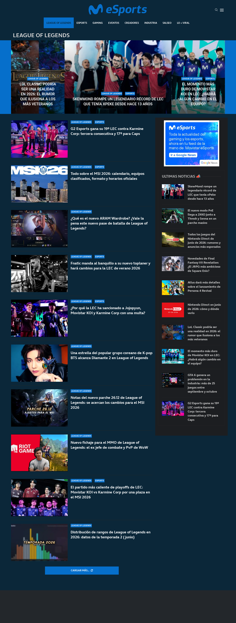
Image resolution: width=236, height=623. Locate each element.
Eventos (113, 22)
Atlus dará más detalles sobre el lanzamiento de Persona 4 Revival (204, 286)
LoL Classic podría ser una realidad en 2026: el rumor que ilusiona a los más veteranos (38, 94)
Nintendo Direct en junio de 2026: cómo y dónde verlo (204, 309)
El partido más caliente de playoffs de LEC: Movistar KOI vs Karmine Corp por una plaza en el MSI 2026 (110, 492)
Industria (150, 22)
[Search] (216, 10)
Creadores (132, 22)
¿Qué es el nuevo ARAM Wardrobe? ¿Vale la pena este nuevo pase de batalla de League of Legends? (109, 223)
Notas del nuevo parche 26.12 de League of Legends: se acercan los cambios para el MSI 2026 (107, 402)
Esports (82, 22)
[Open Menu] (222, 10)
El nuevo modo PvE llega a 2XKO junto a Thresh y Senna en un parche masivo (202, 216)
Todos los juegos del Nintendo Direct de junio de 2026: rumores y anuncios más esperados (204, 240)
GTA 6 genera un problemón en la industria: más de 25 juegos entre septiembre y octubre (202, 383)
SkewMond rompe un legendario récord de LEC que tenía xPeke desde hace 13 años (117, 101)
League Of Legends (58, 22)
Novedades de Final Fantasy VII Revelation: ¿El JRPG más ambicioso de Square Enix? (204, 264)
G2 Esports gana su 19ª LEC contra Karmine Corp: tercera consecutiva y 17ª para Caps (107, 131)
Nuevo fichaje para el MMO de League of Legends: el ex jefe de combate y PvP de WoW (109, 445)
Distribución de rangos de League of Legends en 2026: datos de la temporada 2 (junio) (110, 535)
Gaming (98, 22)
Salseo (167, 22)
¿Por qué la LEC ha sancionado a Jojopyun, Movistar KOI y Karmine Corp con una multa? (108, 310)
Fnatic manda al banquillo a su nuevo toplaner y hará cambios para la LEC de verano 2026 (110, 266)
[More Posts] (82, 570)
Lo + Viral (183, 22)
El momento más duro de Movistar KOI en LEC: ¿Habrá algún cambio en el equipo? (198, 94)
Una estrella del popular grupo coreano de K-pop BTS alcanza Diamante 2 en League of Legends (111, 355)
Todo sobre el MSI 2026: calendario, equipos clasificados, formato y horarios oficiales (107, 176)
